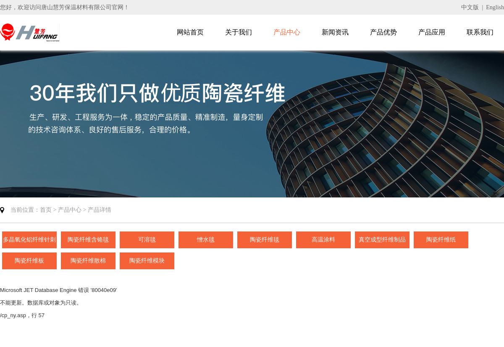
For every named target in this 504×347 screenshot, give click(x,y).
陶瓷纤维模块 (147, 261)
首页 (46, 210)
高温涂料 (323, 240)
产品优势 (383, 32)
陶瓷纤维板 (29, 261)
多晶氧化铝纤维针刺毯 (29, 242)
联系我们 (480, 32)
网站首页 (190, 32)
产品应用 (431, 32)
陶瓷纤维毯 (264, 240)
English (495, 7)
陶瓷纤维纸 (441, 240)
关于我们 (238, 32)
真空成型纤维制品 (382, 240)
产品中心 (286, 32)
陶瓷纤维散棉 (88, 261)
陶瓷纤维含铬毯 (88, 240)
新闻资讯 (335, 32)
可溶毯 (147, 240)
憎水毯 (206, 240)
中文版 (470, 7)
